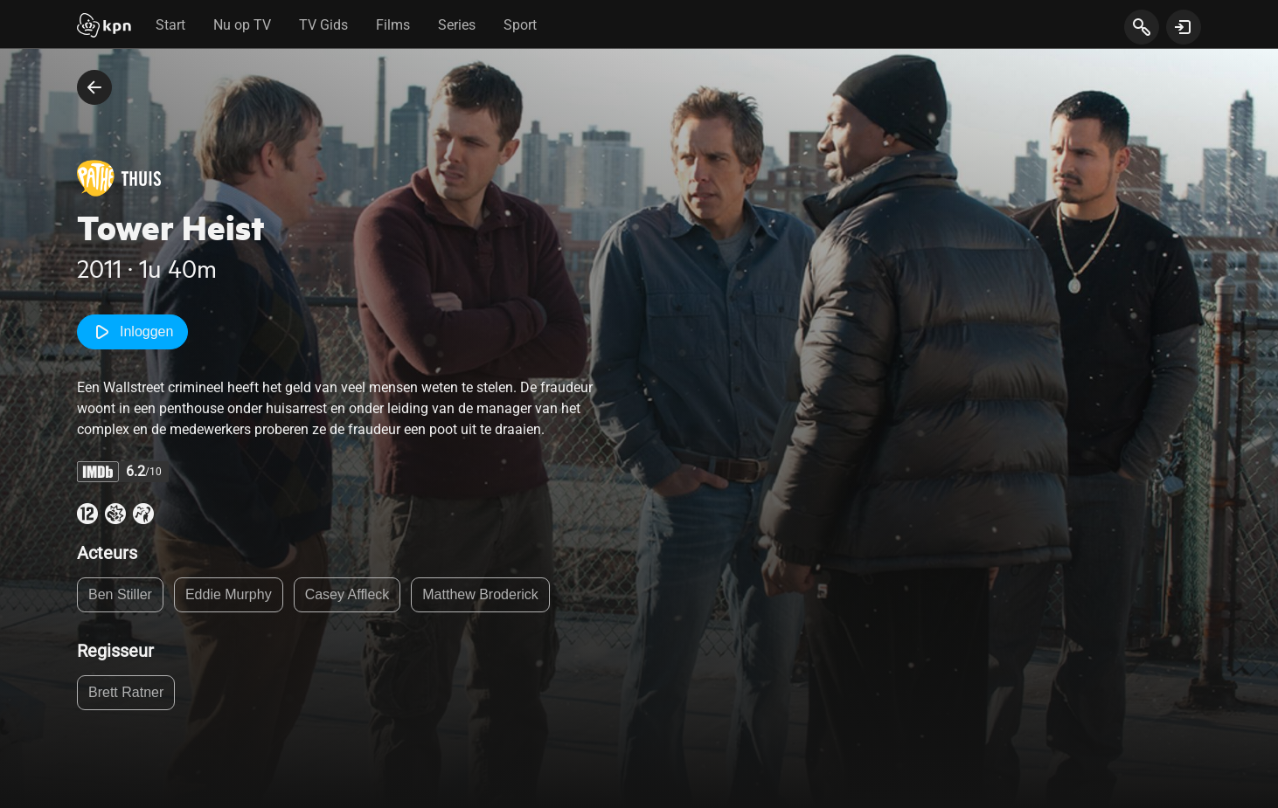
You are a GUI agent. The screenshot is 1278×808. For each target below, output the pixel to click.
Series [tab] (457, 25)
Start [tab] (170, 25)
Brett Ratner (125, 692)
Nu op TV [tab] (242, 25)
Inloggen (132, 332)
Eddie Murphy (228, 594)
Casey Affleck (347, 594)
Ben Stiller (120, 594)
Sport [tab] (520, 25)
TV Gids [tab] (323, 25)
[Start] (104, 27)
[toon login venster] (1183, 27)
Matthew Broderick (480, 594)
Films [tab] (393, 25)
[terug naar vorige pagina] (94, 87)
